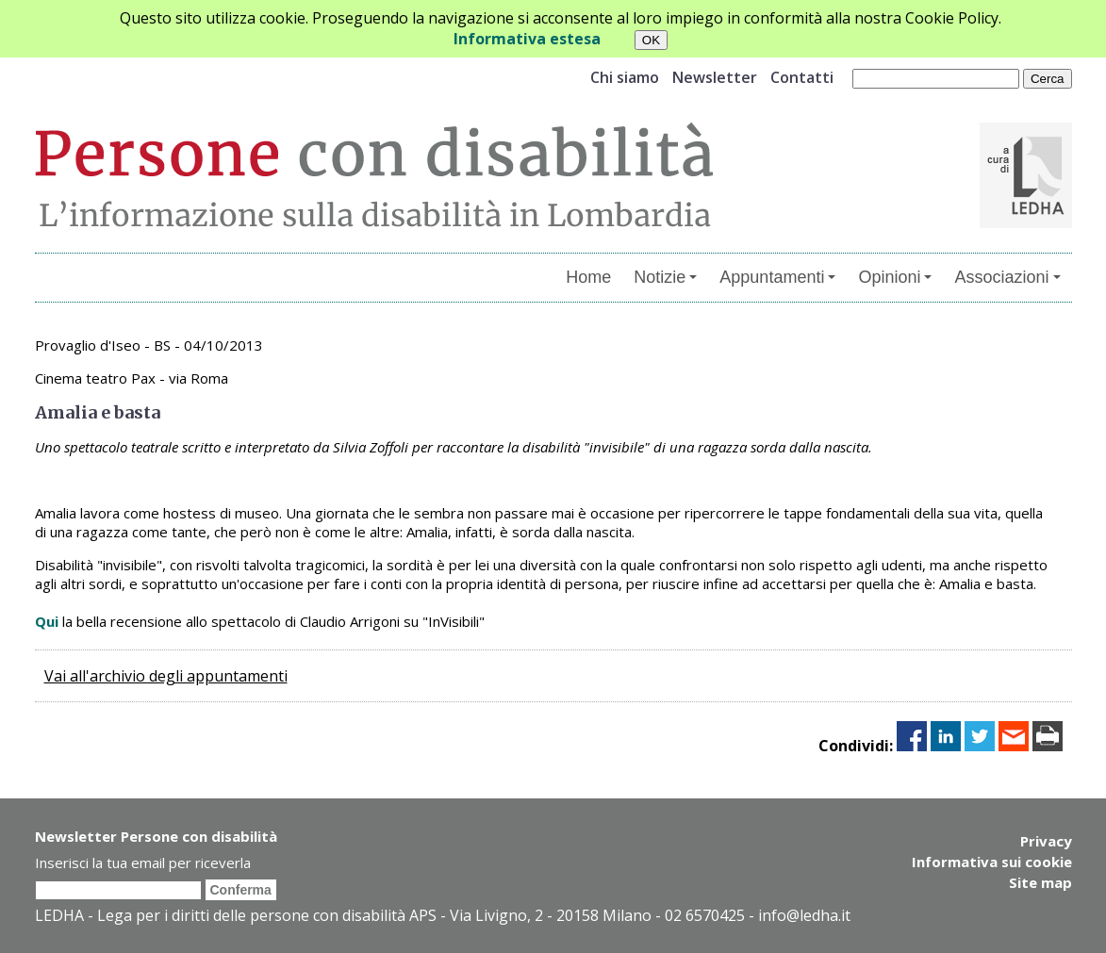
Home (588, 277)
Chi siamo (624, 77)
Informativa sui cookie (992, 861)
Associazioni (1007, 277)
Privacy (1046, 840)
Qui (46, 621)
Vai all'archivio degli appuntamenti (166, 675)
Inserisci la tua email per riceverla (143, 862)
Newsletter (714, 77)
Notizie (665, 277)
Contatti (802, 77)
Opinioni (895, 277)
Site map (1040, 882)
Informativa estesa (527, 38)
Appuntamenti (777, 277)
